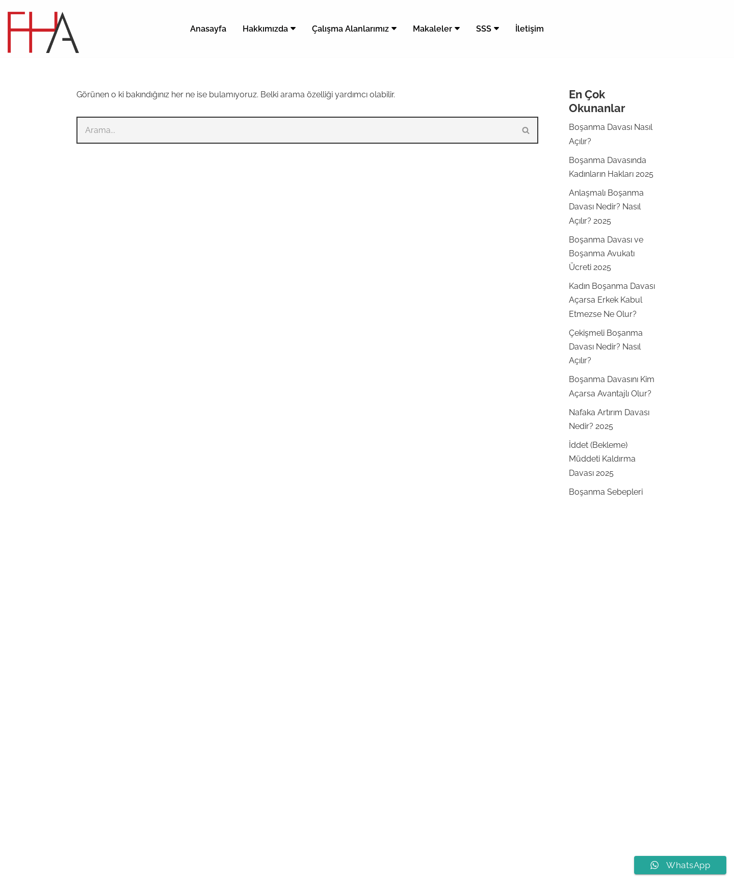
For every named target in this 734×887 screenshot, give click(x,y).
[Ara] (295, 130)
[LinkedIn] (377, 874)
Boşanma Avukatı (418, 609)
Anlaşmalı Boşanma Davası (436, 678)
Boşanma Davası (416, 623)
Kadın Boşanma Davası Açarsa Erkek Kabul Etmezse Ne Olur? (612, 299)
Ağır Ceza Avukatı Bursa (430, 816)
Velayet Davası (412, 706)
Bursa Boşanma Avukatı (412, 849)
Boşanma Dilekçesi (420, 761)
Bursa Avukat (410, 747)
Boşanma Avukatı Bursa (430, 733)
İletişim (529, 29)
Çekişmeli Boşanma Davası (435, 692)
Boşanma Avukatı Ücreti (430, 636)
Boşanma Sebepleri (606, 492)
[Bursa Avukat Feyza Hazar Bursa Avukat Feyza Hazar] (43, 32)
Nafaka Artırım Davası (425, 719)
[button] (293, 28)
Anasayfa (208, 29)
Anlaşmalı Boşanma (422, 664)
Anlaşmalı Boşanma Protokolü (442, 775)
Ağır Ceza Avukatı (418, 789)
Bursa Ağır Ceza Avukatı (492, 849)
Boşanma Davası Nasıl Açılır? (439, 650)
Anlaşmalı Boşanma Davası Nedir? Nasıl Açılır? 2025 (606, 206)
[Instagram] (357, 874)
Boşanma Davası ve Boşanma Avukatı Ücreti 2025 (606, 253)
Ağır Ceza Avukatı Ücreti (430, 803)
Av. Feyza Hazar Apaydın (332, 849)
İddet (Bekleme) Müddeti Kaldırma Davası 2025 (602, 458)
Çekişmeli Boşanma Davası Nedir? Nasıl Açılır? (606, 346)
